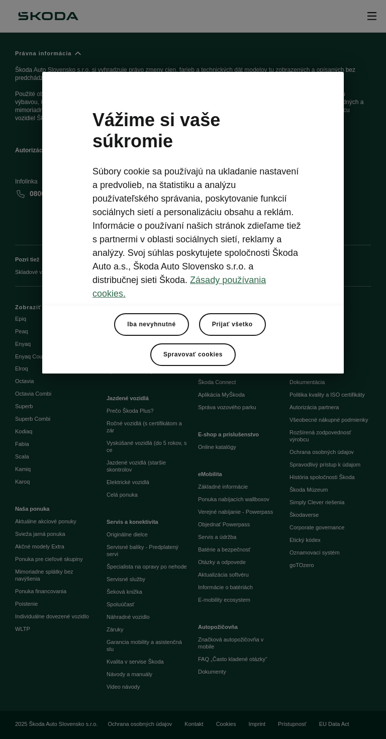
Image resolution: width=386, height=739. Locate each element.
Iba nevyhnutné (151, 324)
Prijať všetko (232, 324)
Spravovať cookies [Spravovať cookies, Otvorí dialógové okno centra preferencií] (193, 354)
